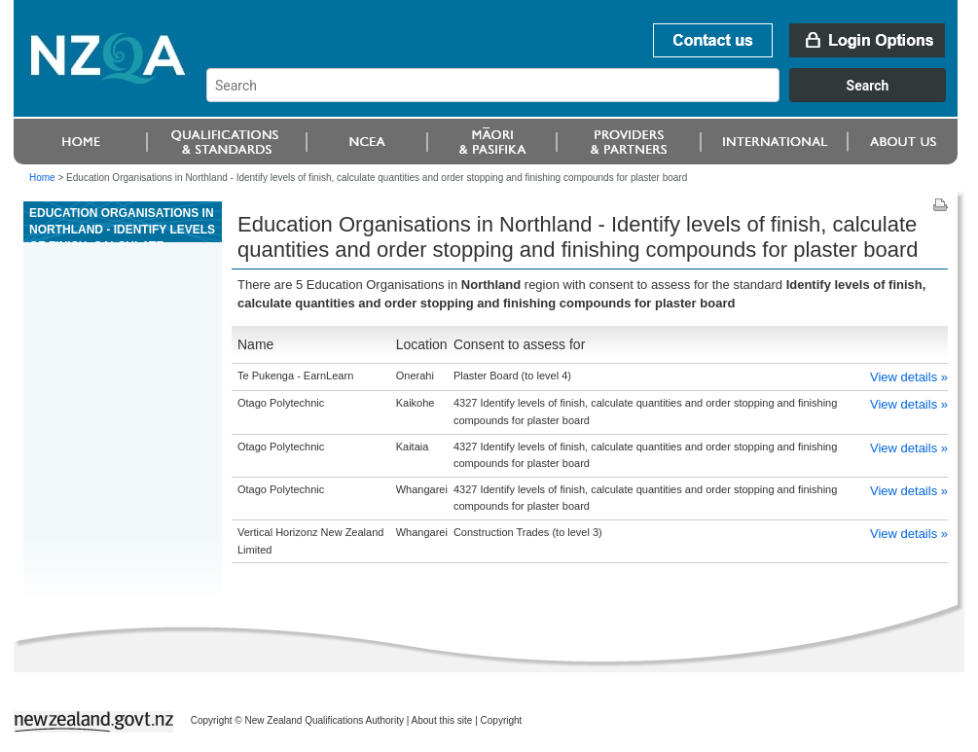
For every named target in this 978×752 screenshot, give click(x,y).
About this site (442, 720)
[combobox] (585, 97)
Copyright (502, 720)
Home (42, 177)
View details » (909, 377)
